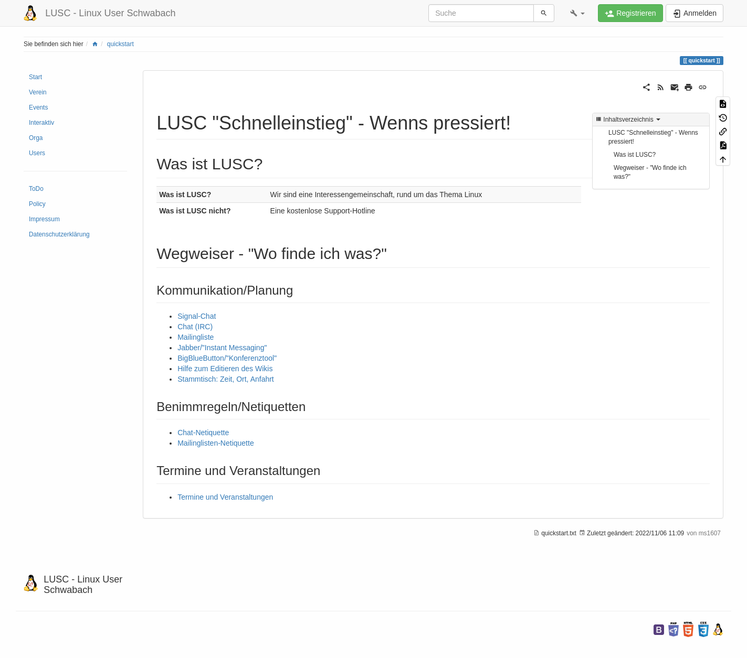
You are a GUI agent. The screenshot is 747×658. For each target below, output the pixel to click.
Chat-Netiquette (203, 432)
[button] (577, 13)
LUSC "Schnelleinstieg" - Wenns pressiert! (653, 137)
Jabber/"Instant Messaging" (222, 347)
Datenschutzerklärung (59, 234)
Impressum (44, 219)
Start (35, 77)
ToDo (36, 188)
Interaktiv (41, 122)
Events (38, 107)
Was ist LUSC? (635, 154)
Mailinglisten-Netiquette (215, 443)
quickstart (120, 44)
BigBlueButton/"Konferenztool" (227, 358)
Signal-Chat (196, 316)
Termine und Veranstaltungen (225, 497)
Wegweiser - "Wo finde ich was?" (650, 172)
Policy (37, 204)
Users (37, 153)
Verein (38, 92)
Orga (36, 138)
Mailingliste (195, 337)
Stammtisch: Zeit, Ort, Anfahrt (225, 379)
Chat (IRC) (195, 326)
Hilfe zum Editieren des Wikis (224, 368)
